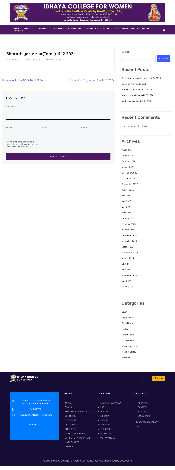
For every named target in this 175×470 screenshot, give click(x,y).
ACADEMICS (58, 28)
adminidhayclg (33, 59)
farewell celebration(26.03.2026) (137, 89)
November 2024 (129, 241)
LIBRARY (104, 416)
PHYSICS (69, 446)
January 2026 (128, 167)
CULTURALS (144, 416)
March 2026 (127, 155)
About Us (28, 28)
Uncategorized (128, 340)
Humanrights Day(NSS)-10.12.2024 (22, 80)
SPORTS (104, 420)
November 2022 (129, 275)
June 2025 (126, 201)
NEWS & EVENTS (130, 28)
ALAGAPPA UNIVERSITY (147, 422)
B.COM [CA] (70, 420)
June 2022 (126, 281)
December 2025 (129, 172)
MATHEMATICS (72, 442)
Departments (128, 317)
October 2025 (128, 178)
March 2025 (127, 218)
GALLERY (146, 28)
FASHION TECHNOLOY (110, 403)
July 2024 (126, 264)
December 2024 (129, 235)
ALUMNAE (143, 403)
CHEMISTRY (70, 429)
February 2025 (128, 224)
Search (126, 51)
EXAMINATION (74, 28)
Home (16, 28)
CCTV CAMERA (107, 438)
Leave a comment (54, 59)
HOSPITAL (105, 425)
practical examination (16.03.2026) (138, 95)
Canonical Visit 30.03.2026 (134, 84)
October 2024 (128, 246)
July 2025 (126, 195)
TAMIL (68, 403)
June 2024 (126, 269)
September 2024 (130, 252)
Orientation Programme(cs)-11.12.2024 (92, 80)
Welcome (126, 357)
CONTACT (18, 31)
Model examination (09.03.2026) (137, 101)
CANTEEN (142, 407)
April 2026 (126, 150)
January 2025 (128, 229)
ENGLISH (69, 407)
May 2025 (126, 207)
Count (124, 312)
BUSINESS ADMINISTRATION (78, 411)
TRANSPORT (106, 429)
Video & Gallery (129, 351)
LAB (102, 407)
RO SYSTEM (106, 433)
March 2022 (127, 286)
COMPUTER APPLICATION (77, 438)
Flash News (127, 323)
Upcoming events (130, 346)
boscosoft (125, 460)
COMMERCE (70, 416)
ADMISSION (43, 28)
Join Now (159, 378)
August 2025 (128, 190)
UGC (138, 426)
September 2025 (130, 184)
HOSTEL (104, 411)
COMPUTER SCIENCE (75, 433)
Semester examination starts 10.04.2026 (141, 78)
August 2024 (128, 258)
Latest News (128, 334)
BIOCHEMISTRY (72, 425)
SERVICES (104, 28)
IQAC (115, 28)
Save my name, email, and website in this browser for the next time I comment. (22, 144)
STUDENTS (90, 28)
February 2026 (128, 161)
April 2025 (126, 212)
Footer (125, 329)
